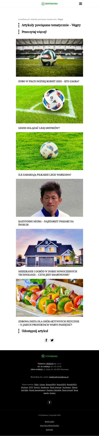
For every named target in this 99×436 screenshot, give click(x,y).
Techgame (66, 387)
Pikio (36, 384)
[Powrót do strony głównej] (49, 356)
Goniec (53, 393)
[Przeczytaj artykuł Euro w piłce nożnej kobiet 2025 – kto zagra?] (49, 61)
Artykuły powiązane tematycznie (43, 19)
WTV (31, 387)
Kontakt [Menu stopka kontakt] (49, 430)
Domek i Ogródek (54, 390)
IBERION (50, 364)
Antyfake (24, 390)
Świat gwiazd (67, 390)
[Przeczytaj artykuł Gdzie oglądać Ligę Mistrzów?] (49, 107)
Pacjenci (24, 387)
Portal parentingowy (37, 390)
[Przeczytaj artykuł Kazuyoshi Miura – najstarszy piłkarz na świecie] (49, 202)
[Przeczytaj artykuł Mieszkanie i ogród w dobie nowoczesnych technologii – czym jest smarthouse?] (49, 252)
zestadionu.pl (23, 19)
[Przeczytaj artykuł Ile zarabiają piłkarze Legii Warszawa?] (49, 154)
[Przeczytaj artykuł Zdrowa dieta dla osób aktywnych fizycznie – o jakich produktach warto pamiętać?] (49, 302)
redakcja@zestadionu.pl (59, 377)
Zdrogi (74, 387)
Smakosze (45, 387)
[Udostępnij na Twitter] (52, 340)
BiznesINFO (51, 384)
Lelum (42, 384)
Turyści (37, 387)
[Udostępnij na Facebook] (46, 340)
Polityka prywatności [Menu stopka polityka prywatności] (49, 426)
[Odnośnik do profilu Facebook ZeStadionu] (49, 402)
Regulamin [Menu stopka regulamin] (49, 422)
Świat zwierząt (55, 387)
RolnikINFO (72, 384)
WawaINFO (61, 384)
